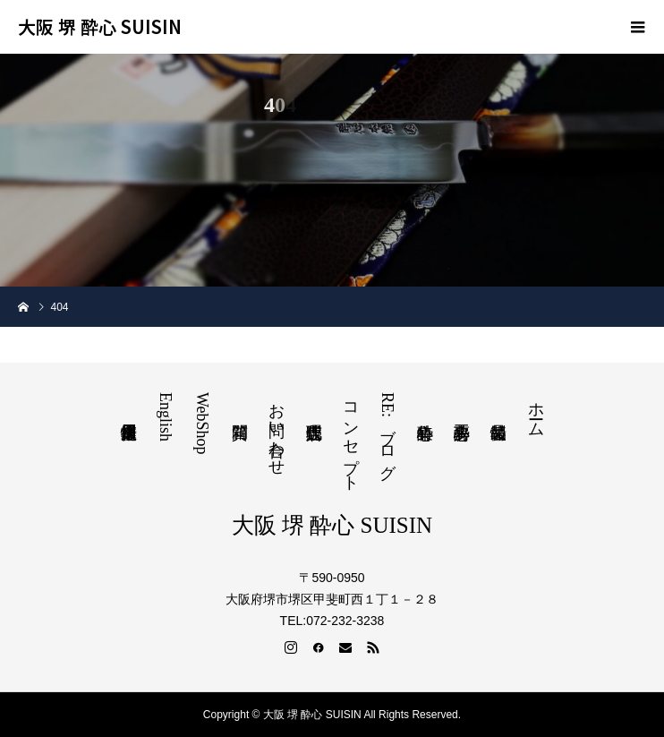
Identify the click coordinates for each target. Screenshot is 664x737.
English (166, 416)
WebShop (202, 423)
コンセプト (351, 438)
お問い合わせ (276, 429)
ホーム (536, 410)
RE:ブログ (387, 431)
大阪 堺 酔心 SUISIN (100, 27)
